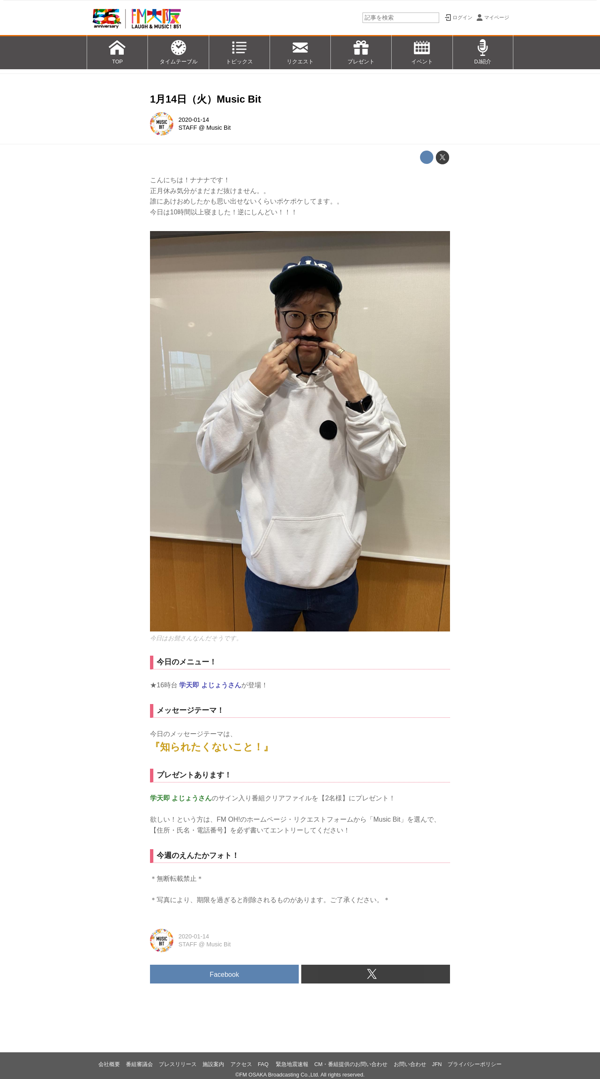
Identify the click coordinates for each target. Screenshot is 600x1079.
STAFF (187, 127)
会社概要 (109, 1064)
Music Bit (218, 127)
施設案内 (213, 1064)
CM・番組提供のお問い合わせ (351, 1064)
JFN (437, 1064)
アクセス (241, 1064)
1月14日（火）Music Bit (205, 99)
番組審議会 (139, 1064)
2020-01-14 (193, 119)
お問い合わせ (410, 1064)
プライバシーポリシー (475, 1064)
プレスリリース (178, 1064)
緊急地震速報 (292, 1064)
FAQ (264, 1064)
